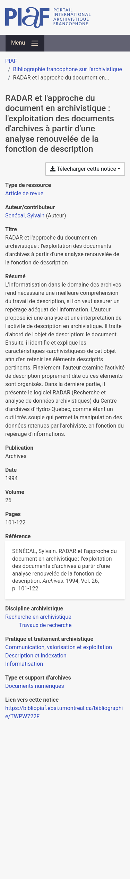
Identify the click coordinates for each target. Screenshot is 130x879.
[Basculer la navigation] (25, 43)
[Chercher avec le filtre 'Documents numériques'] (34, 686)
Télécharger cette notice (83, 169)
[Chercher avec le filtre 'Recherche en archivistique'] (38, 617)
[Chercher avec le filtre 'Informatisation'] (24, 664)
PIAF (11, 61)
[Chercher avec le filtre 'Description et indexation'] (36, 655)
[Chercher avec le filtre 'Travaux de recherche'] (45, 625)
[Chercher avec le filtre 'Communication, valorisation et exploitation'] (58, 647)
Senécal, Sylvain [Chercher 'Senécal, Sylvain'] (24, 215)
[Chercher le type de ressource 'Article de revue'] (24, 193)
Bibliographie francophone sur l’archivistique (67, 69)
